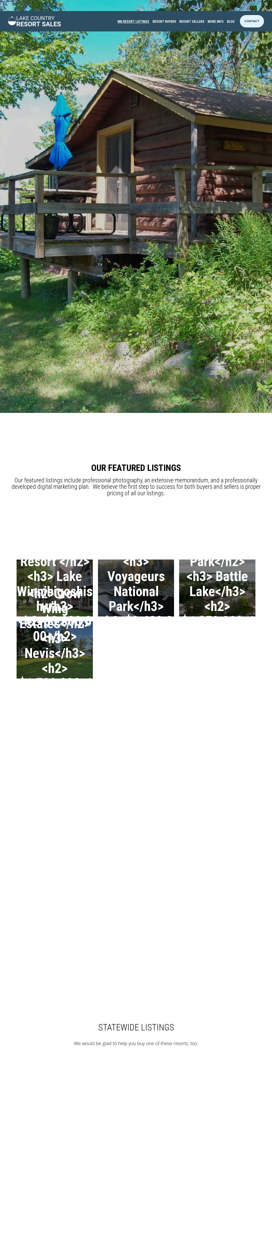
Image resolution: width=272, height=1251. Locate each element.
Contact (252, 21)
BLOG (231, 22)
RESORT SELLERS (191, 22)
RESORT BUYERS (164, 22)
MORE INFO (216, 22)
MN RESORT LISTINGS (133, 22)
